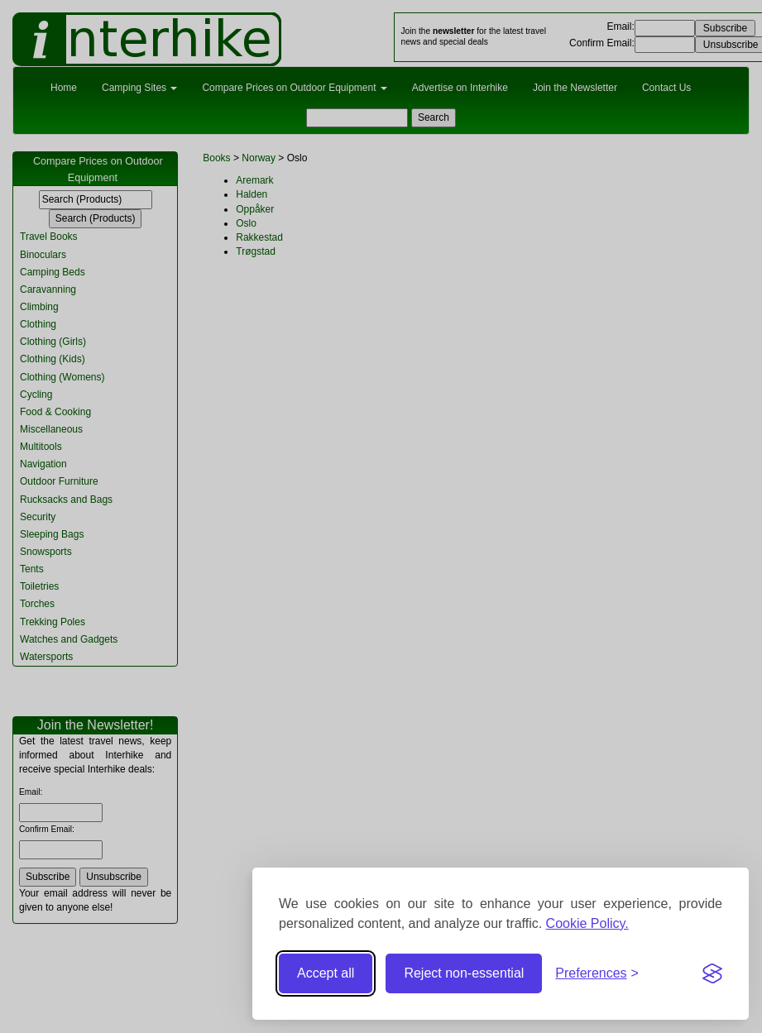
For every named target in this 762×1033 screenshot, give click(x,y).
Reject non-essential (464, 973)
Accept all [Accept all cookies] (325, 973)
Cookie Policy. (587, 923)
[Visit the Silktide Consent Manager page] (712, 973)
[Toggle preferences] (597, 973)
